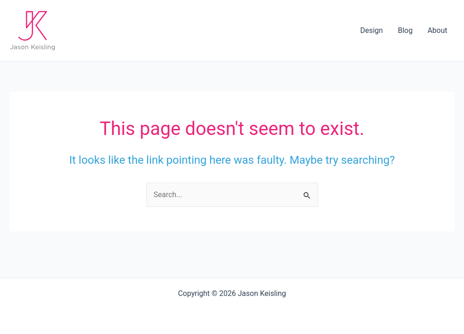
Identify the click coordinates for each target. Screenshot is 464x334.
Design (371, 30)
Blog (405, 30)
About (437, 30)
